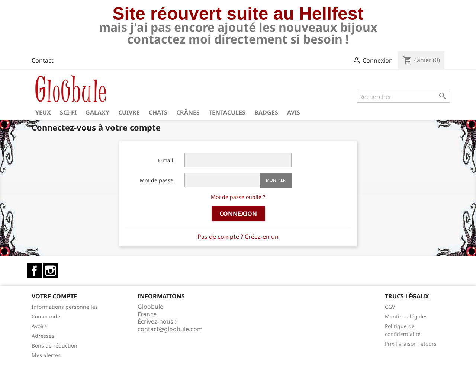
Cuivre (129, 112)
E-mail (165, 160)
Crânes (188, 112)
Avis (293, 112)
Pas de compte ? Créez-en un (238, 237)
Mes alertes (46, 355)
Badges (266, 112)
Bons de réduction (54, 345)
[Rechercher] (403, 97)
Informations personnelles (65, 306)
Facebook (34, 270)
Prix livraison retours (411, 343)
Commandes (47, 316)
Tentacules (227, 112)
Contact (43, 60)
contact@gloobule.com (170, 329)
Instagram (50, 270)
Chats (158, 112)
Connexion (238, 213)
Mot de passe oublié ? (238, 197)
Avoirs (39, 326)
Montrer (276, 180)
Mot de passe (156, 180)
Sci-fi (68, 112)
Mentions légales (406, 316)
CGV (390, 306)
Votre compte (54, 296)
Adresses (43, 335)
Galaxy (97, 112)
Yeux (43, 112)
